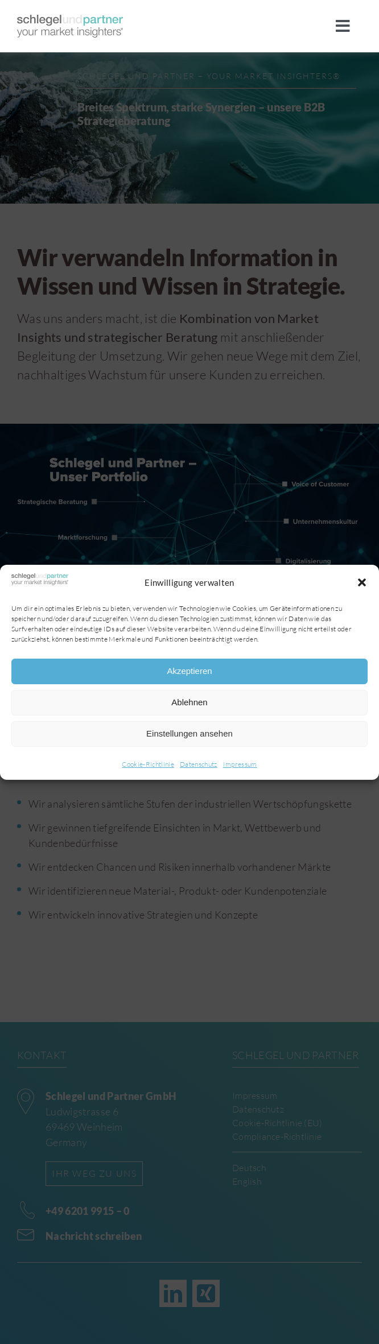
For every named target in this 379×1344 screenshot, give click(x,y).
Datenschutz (198, 764)
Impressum (240, 764)
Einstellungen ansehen (189, 733)
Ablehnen (189, 702)
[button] (362, 582)
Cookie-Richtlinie (148, 764)
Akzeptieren (189, 671)
